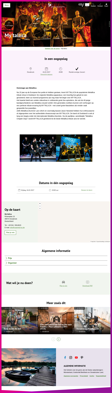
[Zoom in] (40, 203)
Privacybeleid (84, 376)
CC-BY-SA (73, 330)
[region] (74, 222)
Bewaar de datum (86, 190)
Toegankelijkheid (101, 376)
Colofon (92, 376)
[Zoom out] (40, 206)
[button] (10, 232)
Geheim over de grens (52, 48)
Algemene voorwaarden (71, 376)
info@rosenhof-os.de (17, 227)
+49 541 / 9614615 (14, 225)
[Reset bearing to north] (40, 208)
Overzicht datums (46, 74)
